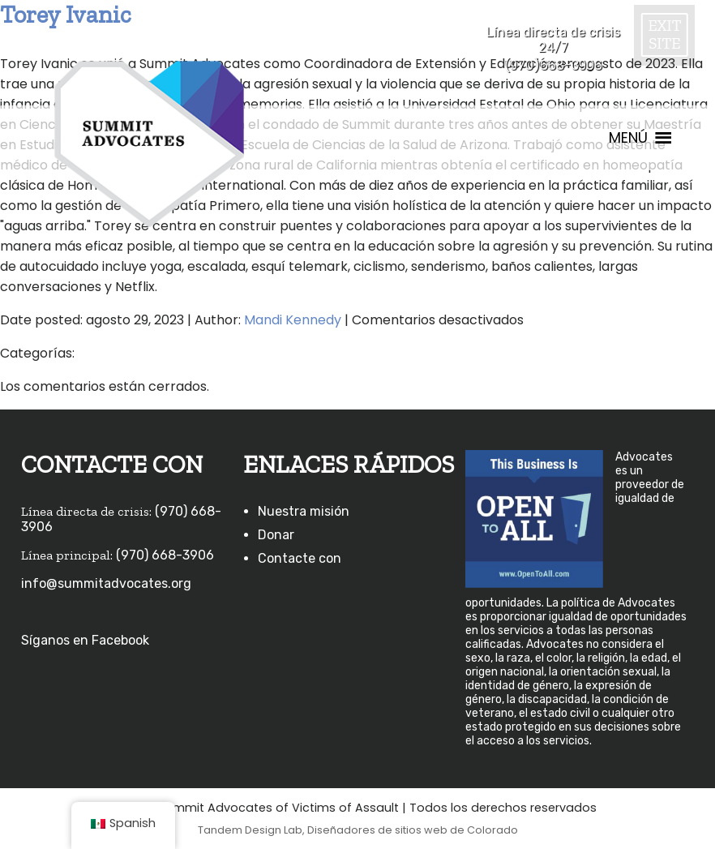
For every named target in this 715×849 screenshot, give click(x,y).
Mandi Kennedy (292, 320)
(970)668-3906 (553, 65)
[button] (628, 137)
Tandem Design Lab (250, 830)
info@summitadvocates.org (106, 583)
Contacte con (299, 558)
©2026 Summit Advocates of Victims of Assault (258, 808)
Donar (276, 534)
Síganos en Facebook (85, 640)
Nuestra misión (303, 511)
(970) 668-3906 (165, 555)
